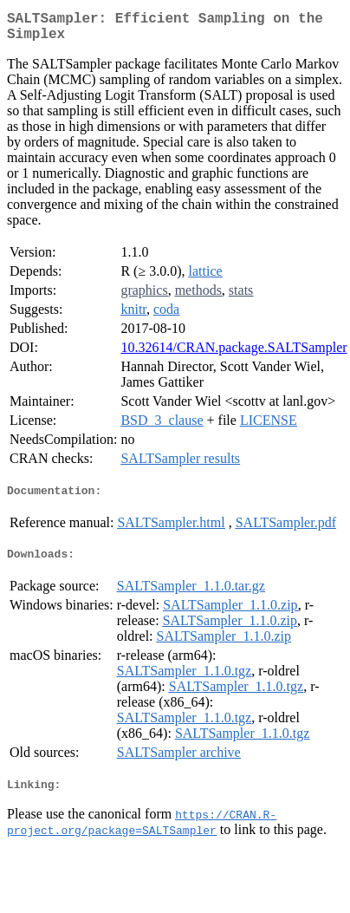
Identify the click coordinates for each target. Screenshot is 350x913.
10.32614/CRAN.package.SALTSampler (233, 354)
